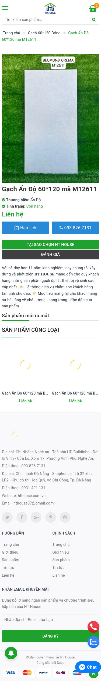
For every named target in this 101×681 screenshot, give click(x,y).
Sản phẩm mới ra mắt (25, 315)
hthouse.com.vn (32, 496)
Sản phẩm (10, 560)
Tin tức (8, 567)
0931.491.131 (34, 488)
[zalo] (93, 642)
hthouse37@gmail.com (33, 503)
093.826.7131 (76, 227)
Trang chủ (10, 544)
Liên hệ (8, 575)
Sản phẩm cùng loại (30, 330)
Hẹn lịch (25, 227)
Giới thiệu (10, 552)
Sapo (60, 663)
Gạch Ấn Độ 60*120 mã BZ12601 (30, 393)
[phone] (93, 627)
